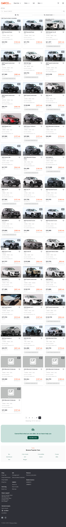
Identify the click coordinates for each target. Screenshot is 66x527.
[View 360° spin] (18, 21)
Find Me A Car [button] (33, 437)
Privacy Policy (13, 523)
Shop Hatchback (6, 477)
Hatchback (9, 457)
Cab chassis (25, 454)
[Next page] (39, 417)
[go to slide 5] (13, 29)
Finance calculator (31, 475)
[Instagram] (5, 517)
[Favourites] (58, 3)
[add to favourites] (19, 32)
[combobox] (31, 11)
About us (14, 484)
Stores (27, 3)
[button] (64, 11)
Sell (34, 3)
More (40, 3)
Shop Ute (4, 475)
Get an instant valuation (18, 477)
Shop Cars (17, 3)
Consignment (15, 475)
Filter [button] (17, 15)
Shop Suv (4, 482)
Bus (9, 454)
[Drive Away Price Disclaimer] (51, 43)
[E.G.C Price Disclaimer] (4, 43)
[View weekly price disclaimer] (19, 43)
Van (9, 459)
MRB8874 (28, 484)
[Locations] (63, 3)
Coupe (57, 454)
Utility (57, 457)
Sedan (41, 457)
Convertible (41, 454)
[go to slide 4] (12, 29)
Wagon (25, 459)
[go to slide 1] (8, 29)
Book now (4, 489)
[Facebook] (2, 517)
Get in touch (5, 508)
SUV (25, 457)
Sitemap (14, 489)
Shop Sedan (5, 479)
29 (36, 417)
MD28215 (28, 482)
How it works (15, 486)
